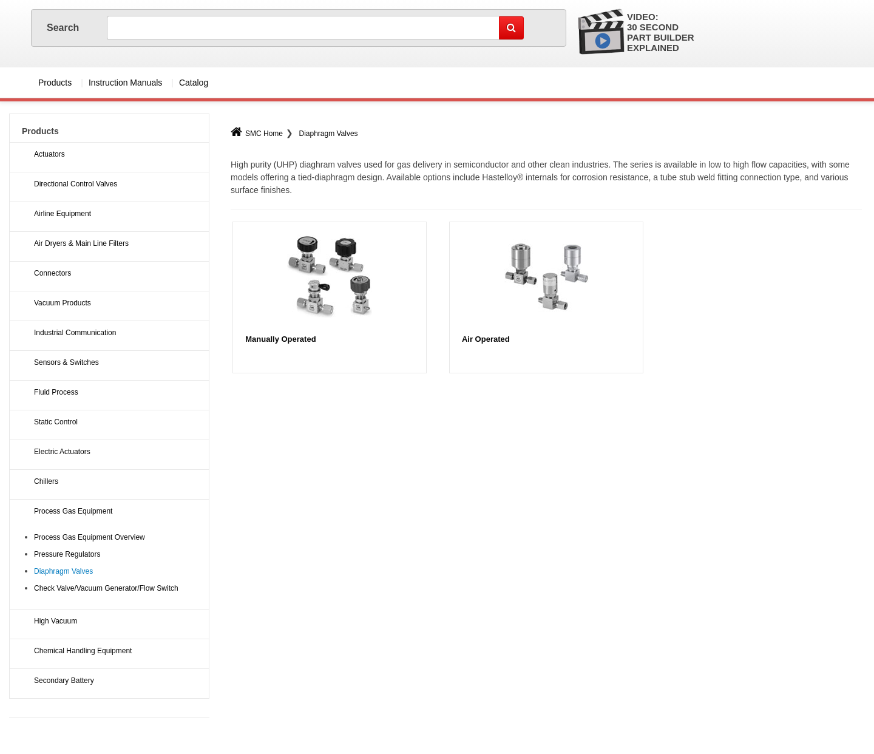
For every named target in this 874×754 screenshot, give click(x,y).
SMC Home (257, 133)
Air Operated (486, 339)
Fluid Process (56, 392)
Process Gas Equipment (73, 511)
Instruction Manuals (125, 82)
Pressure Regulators (67, 554)
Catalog (193, 82)
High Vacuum (55, 621)
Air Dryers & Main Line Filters (81, 243)
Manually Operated (280, 339)
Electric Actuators (62, 451)
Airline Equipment (62, 213)
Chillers (46, 481)
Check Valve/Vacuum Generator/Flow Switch (106, 588)
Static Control (56, 422)
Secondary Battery (64, 680)
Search (64, 27)
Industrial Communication (75, 332)
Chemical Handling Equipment (83, 651)
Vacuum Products (62, 303)
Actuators (49, 154)
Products (55, 82)
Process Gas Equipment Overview (89, 537)
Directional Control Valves (75, 184)
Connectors (52, 273)
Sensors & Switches (66, 362)
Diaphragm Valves (328, 133)
